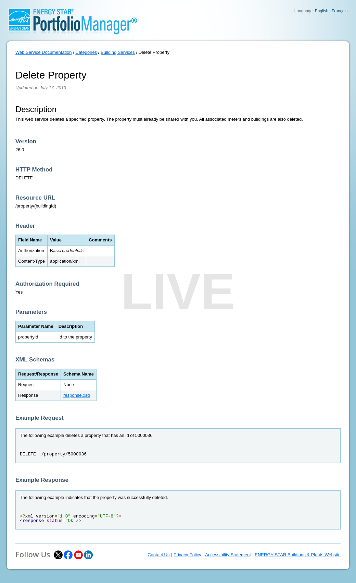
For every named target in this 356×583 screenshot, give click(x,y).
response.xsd (76, 395)
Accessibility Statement (228, 554)
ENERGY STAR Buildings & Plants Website (298, 554)
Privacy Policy (187, 554)
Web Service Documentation (43, 52)
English (321, 11)
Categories (86, 52)
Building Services (118, 52)
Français (339, 11)
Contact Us (158, 554)
